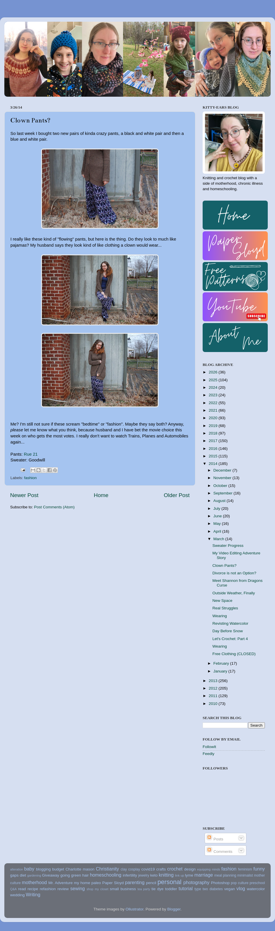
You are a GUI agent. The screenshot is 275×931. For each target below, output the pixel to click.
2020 (214, 418)
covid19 (148, 869)
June (218, 516)
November (222, 478)
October (220, 485)
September (223, 493)
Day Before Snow (227, 631)
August (220, 501)
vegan (229, 889)
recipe (33, 889)
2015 (214, 456)
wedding (17, 895)
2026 (214, 372)
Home (101, 495)
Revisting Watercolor (230, 623)
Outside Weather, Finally (233, 593)
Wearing (219, 616)
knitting (166, 874)
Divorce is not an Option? (234, 573)
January (220, 671)
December (222, 470)
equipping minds (208, 869)
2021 (214, 410)
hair (85, 875)
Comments (219, 851)
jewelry (143, 875)
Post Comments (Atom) (54, 507)
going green (70, 875)
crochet (175, 868)
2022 (214, 403)
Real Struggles (225, 608)
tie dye (157, 889)
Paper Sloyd (113, 883)
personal (169, 882)
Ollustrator (135, 909)
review (63, 889)
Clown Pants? (224, 565)
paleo (96, 883)
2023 (214, 395)
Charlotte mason (79, 869)
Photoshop (220, 883)
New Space (222, 600)
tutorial (186, 888)
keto (154, 875)
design (190, 869)
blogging (43, 869)
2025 (214, 380)
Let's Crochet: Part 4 (230, 639)
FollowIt (209, 747)
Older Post (177, 495)
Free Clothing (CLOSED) (234, 654)
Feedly (208, 754)
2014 (214, 463)
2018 (214, 433)
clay (124, 869)
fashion (30, 478)
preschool (257, 883)
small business (123, 889)
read (22, 889)
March (219, 539)
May (217, 523)
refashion (48, 889)
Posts (214, 839)
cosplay (134, 869)
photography (197, 882)
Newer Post (24, 495)
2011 (214, 696)
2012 (214, 688)
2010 (214, 703)
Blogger (174, 909)
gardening (34, 875)
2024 (214, 387)
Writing (33, 894)
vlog (240, 888)
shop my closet (97, 889)
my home (82, 883)
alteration (16, 869)
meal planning (225, 875)
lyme (189, 875)
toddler (171, 889)
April (217, 531)
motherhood (34, 882)
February (221, 663)
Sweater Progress (227, 545)
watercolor (256, 889)
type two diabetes (209, 889)
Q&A (13, 889)
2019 (214, 426)
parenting (135, 882)
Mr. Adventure (60, 883)
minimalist (245, 875)
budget (58, 869)
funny (259, 868)
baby (29, 868)
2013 (214, 681)
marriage (204, 874)
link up (179, 875)
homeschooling (105, 874)
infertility (130, 875)
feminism (245, 869)
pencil (151, 883)
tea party (144, 889)
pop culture (240, 883)
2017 (214, 441)
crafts (161, 869)
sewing (77, 888)
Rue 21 (31, 454)
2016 (214, 448)
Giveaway (50, 875)
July (217, 508)
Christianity (107, 868)
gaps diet (18, 875)
